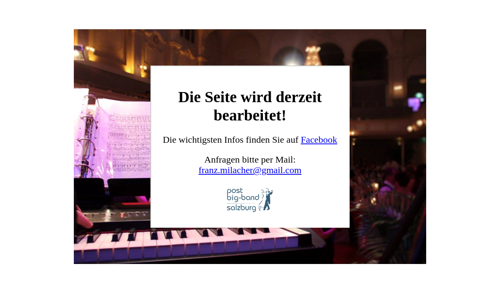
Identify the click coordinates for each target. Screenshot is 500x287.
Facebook (319, 140)
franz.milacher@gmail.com (249, 170)
